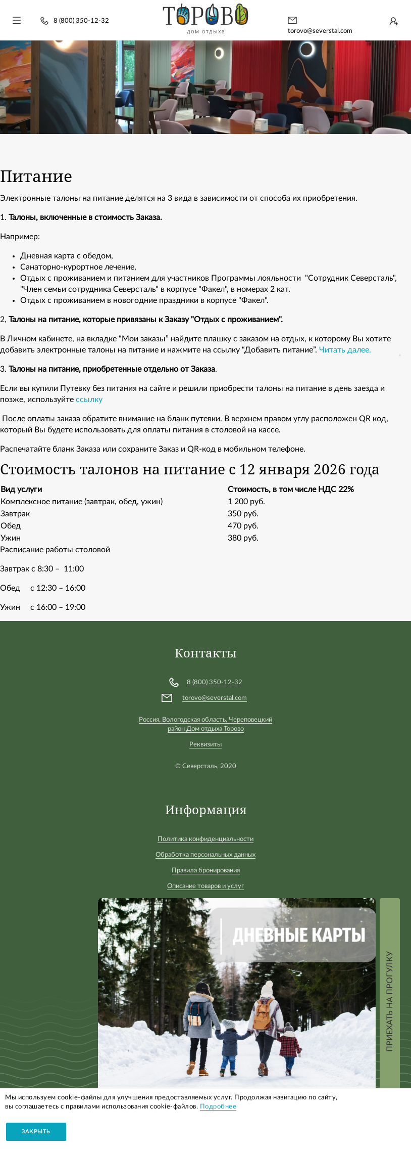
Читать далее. (345, 350)
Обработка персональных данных (205, 855)
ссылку (90, 399)
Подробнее (218, 1106)
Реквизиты (205, 744)
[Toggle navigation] (16, 20)
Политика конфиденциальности (205, 839)
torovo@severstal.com (320, 31)
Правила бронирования (206, 870)
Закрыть (36, 1131)
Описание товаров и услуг (205, 886)
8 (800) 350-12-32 (81, 21)
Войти (393, 21)
